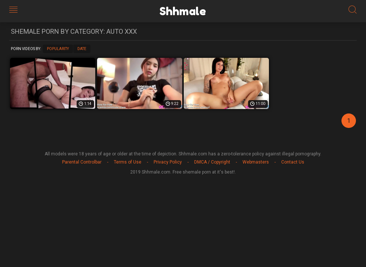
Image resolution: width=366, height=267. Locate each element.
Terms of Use (127, 162)
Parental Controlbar (82, 162)
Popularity (58, 49)
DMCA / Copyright (212, 162)
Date (81, 49)
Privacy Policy (168, 162)
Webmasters (256, 162)
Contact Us (292, 162)
